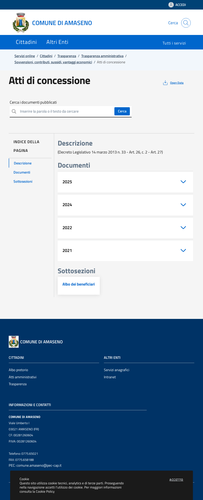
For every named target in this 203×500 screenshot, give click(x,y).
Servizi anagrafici (116, 370)
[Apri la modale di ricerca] (186, 23)
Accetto (176, 479)
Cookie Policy (45, 491)
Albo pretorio (18, 370)
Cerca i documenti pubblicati (33, 102)
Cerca (122, 111)
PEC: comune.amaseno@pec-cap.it (35, 465)
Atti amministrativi (22, 377)
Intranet (110, 377)
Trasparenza (18, 384)
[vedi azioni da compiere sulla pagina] (173, 82)
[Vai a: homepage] (54, 23)
